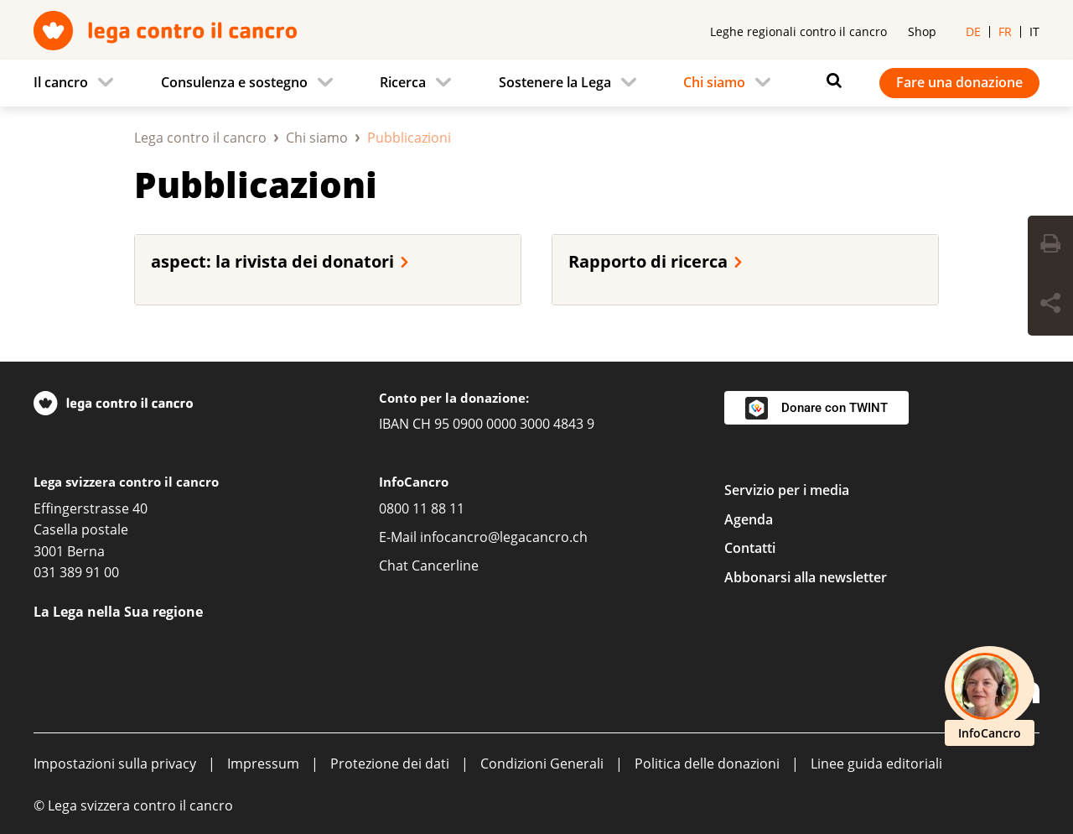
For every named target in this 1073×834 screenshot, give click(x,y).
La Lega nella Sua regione (118, 611)
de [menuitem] (973, 31)
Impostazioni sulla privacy (115, 763)
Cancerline (445, 565)
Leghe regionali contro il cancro (798, 31)
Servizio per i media (786, 490)
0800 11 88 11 (421, 508)
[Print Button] (1050, 246)
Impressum (263, 763)
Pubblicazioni (255, 184)
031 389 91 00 (76, 572)
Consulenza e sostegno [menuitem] (234, 82)
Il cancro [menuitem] (61, 82)
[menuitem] (78, 83)
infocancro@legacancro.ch (504, 537)
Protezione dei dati (389, 763)
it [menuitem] (1034, 31)
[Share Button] (1050, 305)
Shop (922, 31)
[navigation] (536, 83)
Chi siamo (317, 137)
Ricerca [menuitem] (403, 82)
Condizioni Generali (542, 763)
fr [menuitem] (1005, 31)
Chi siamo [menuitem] (714, 82)
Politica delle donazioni (707, 763)
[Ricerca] (830, 81)
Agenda (748, 519)
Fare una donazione (959, 82)
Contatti (749, 548)
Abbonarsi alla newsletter (805, 577)
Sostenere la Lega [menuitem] (555, 82)
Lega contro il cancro (200, 137)
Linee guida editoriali (876, 763)
